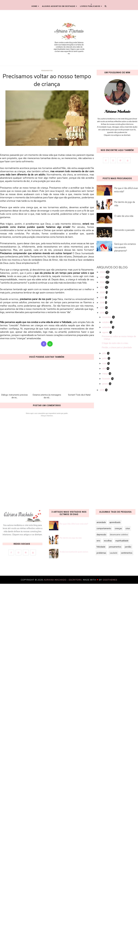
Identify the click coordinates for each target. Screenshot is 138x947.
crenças (118, 528)
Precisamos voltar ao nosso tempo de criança (119, 337)
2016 (102, 312)
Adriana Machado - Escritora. (63, 579)
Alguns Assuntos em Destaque (59, 6)
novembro (107, 317)
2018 (102, 302)
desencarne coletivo (119, 534)
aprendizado (114, 522)
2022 (102, 282)
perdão (128, 546)
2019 (102, 297)
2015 (102, 390)
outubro (106, 322)
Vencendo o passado (124, 230)
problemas (101, 552)
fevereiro (106, 378)
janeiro (105, 383)
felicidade (101, 546)
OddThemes (110, 579)
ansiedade (101, 522)
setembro (107, 327)
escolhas (108, 540)
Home (35, 6)
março (105, 373)
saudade (113, 552)
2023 (102, 277)
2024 (103, 272)
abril (104, 368)
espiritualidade (121, 540)
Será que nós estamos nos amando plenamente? (125, 247)
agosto (105, 332)
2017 (102, 307)
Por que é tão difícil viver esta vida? (126, 190)
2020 (103, 292)
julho (104, 353)
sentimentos (126, 552)
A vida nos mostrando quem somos (74, 552)
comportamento (104, 528)
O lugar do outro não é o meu (115, 343)
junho (105, 358)
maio (104, 363)
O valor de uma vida (123, 216)
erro (98, 540)
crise (128, 528)
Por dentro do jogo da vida (124, 204)
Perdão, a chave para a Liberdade (117, 347)
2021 (102, 287)
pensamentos (47, 70)
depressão (101, 534)
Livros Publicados (91, 6)
